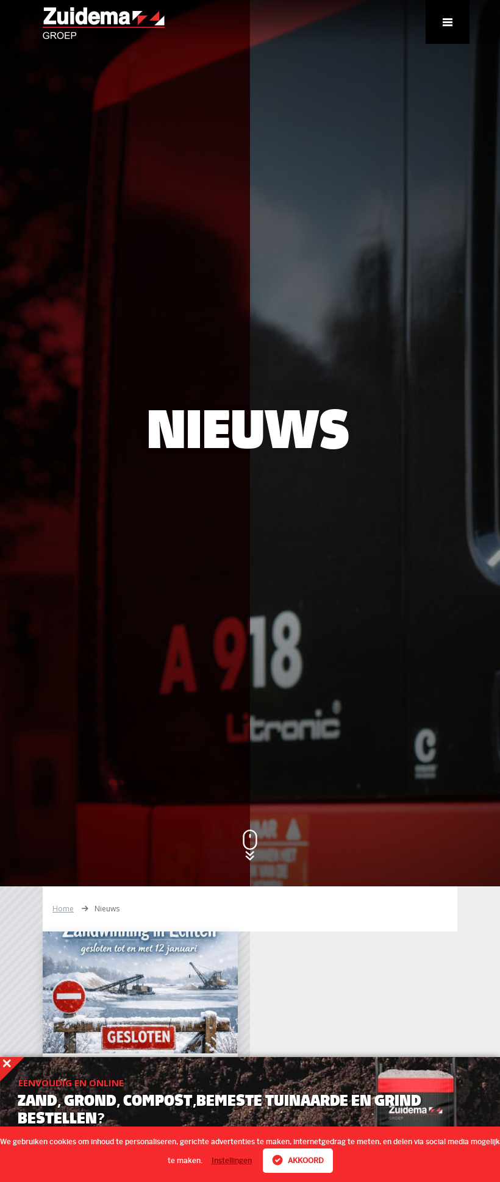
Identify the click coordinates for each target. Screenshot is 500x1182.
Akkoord (298, 1160)
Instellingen (232, 1160)
